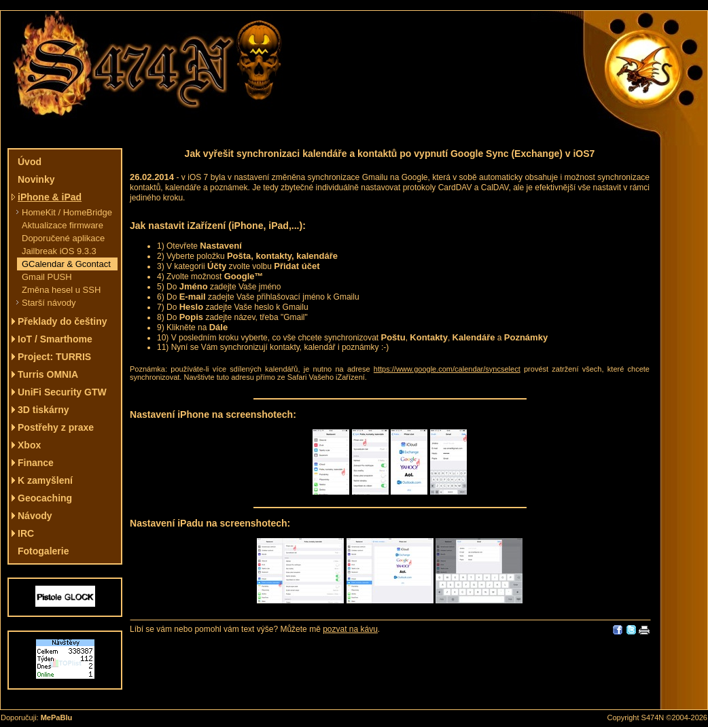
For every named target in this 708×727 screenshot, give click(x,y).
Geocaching (45, 498)
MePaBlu (56, 717)
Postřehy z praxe (56, 427)
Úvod (29, 161)
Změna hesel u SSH (61, 290)
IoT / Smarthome (55, 339)
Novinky (36, 179)
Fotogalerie (43, 551)
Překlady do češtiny (62, 321)
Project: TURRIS (54, 356)
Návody (35, 515)
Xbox (29, 445)
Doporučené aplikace (63, 238)
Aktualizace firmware (62, 225)
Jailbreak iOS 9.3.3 (59, 251)
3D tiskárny (43, 409)
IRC (26, 533)
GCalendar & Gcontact (66, 264)
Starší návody (49, 303)
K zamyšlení (45, 480)
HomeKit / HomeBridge (67, 212)
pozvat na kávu (350, 629)
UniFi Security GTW (62, 392)
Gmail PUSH (47, 277)
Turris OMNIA (48, 374)
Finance (36, 462)
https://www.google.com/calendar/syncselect (447, 369)
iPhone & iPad (50, 197)
